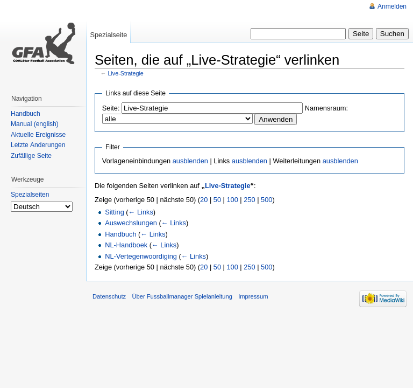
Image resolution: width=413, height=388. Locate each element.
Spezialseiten (30, 194)
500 (266, 200)
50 (217, 200)
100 (232, 200)
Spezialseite (108, 35)
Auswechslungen (131, 223)
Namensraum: (326, 108)
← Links (141, 212)
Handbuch (120, 234)
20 (204, 200)
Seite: (111, 108)
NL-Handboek (126, 245)
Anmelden (392, 6)
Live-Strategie (126, 73)
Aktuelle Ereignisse (38, 134)
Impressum (253, 296)
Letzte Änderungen (38, 145)
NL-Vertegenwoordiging (141, 256)
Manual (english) (35, 124)
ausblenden (190, 161)
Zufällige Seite (31, 156)
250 (249, 200)
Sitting (114, 212)
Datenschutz (109, 296)
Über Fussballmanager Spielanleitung (182, 296)
